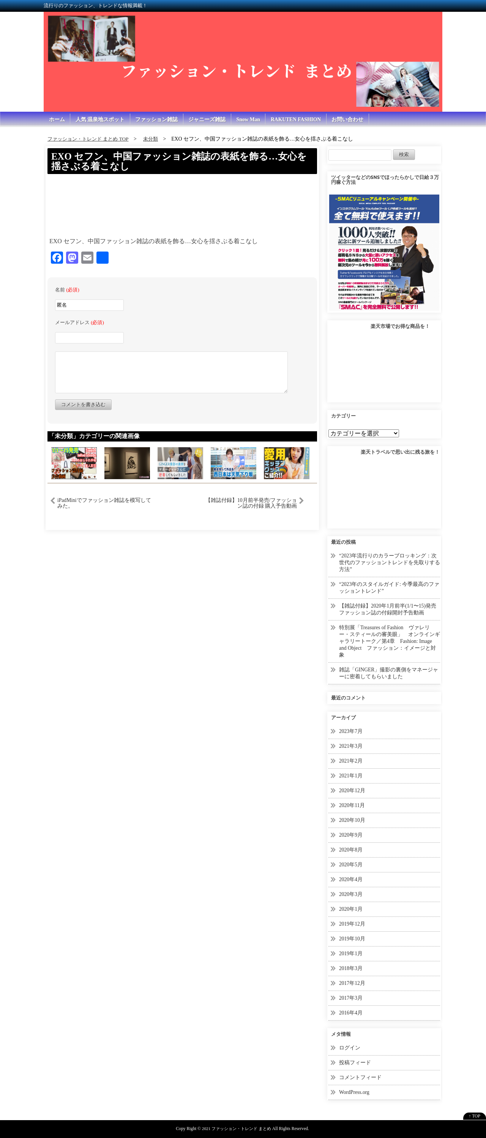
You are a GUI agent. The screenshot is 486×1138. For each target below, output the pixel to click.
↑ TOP (474, 1109)
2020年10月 (352, 817)
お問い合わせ (352, 119)
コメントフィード (360, 1071)
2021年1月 (351, 773)
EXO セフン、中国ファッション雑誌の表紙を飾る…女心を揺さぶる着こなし (178, 161)
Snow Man (250, 119)
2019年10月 (352, 934)
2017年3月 (351, 992)
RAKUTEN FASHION (299, 119)
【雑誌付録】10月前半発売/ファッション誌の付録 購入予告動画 (251, 504)
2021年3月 (351, 744)
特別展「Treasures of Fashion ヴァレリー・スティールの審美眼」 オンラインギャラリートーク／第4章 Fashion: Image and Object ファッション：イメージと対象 (389, 640)
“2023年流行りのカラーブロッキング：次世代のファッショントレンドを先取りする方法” (389, 562)
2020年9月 (351, 831)
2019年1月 (351, 948)
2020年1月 (351, 904)
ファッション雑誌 (157, 119)
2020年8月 (351, 846)
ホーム (57, 119)
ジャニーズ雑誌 (208, 119)
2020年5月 (351, 861)
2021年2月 (351, 758)
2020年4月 (351, 875)
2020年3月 (351, 890)
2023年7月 (351, 729)
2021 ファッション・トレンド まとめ (236, 1121)
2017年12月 (352, 978)
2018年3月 (351, 963)
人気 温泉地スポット (100, 119)
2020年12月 (352, 787)
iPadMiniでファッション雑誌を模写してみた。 (104, 504)
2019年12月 (352, 919)
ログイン (349, 1042)
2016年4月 (351, 1007)
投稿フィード (355, 1056)
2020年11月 (352, 802)
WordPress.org (354, 1086)
